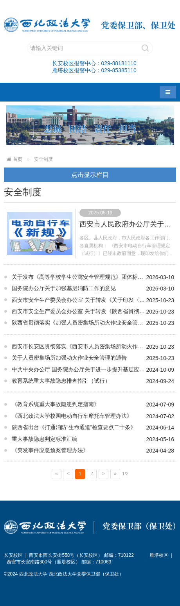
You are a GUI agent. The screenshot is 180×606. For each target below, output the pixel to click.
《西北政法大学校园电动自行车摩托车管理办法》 (72, 416)
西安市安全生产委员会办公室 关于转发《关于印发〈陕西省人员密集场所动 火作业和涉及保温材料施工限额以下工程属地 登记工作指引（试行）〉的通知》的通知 (94, 300)
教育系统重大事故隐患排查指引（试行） (61, 381)
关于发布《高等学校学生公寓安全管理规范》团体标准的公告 (86, 277)
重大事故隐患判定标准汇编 (44, 439)
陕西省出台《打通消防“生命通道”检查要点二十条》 (74, 427)
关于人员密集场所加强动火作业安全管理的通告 (69, 358)
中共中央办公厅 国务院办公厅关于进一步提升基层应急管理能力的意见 (94, 369)
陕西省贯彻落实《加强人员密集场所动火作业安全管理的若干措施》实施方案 (94, 322)
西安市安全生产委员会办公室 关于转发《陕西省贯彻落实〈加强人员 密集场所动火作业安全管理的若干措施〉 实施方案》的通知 (94, 311)
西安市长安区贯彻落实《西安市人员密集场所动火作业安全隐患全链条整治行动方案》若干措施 (94, 346)
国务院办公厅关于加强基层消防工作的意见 (64, 288)
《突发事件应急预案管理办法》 (50, 450)
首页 (17, 159)
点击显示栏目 (90, 174)
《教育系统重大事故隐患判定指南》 (55, 404)
